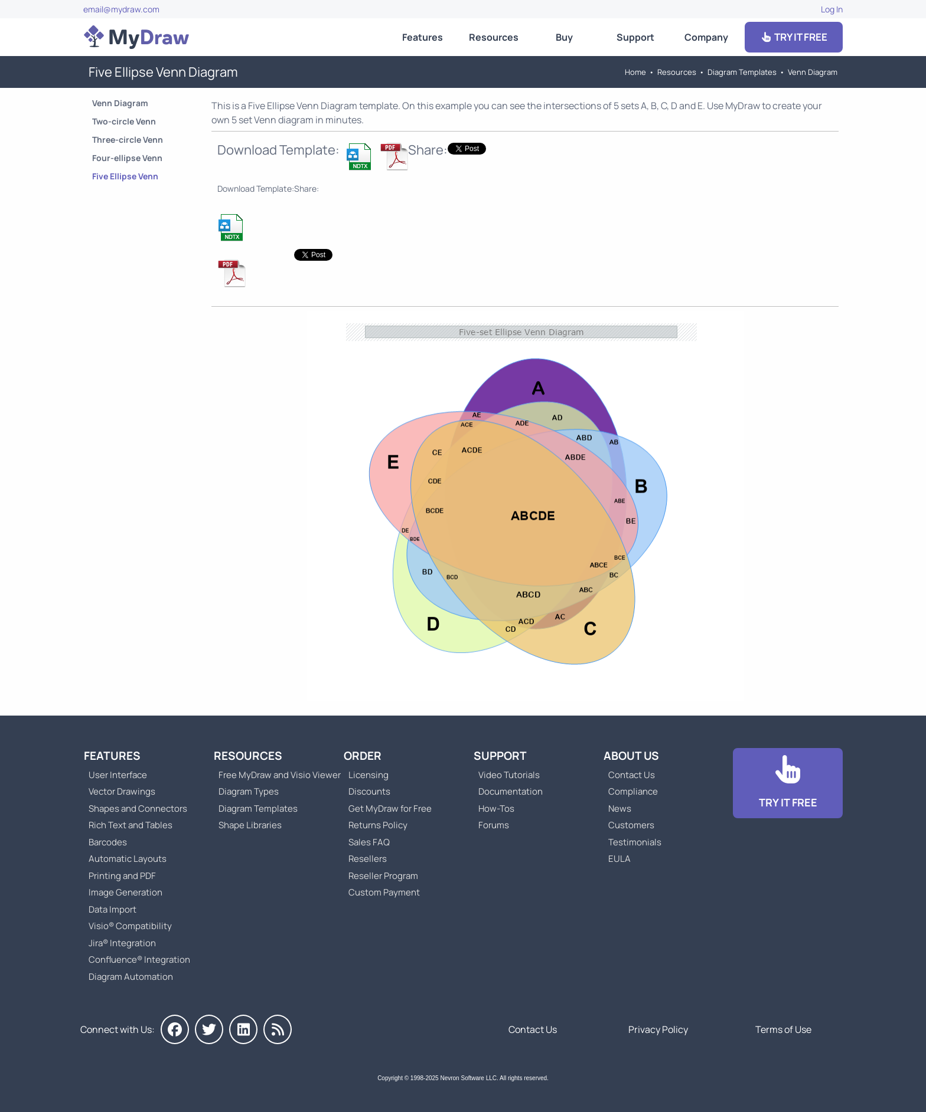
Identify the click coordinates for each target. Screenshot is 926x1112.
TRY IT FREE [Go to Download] (793, 37)
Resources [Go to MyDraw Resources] (494, 37)
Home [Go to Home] (635, 72)
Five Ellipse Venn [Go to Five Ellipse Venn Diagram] (125, 176)
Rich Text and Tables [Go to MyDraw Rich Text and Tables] (130, 825)
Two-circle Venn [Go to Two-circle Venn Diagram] (124, 121)
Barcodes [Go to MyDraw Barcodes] (108, 842)
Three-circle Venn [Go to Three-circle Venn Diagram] (127, 139)
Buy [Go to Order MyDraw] (564, 37)
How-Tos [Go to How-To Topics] (496, 808)
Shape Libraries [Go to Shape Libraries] (250, 825)
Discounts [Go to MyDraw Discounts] (369, 791)
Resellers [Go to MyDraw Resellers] (367, 858)
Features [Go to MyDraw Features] (422, 37)
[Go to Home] (136, 37)
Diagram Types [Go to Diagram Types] (249, 791)
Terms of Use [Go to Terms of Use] (783, 1029)
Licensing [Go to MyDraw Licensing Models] (368, 775)
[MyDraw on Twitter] (209, 1029)
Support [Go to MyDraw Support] (635, 37)
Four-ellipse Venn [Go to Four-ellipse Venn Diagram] (127, 157)
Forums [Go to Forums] (493, 825)
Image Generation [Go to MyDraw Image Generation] (125, 892)
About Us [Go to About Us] (631, 755)
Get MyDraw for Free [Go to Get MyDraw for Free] (390, 808)
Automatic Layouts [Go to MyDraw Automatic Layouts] (128, 858)
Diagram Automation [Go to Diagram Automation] (131, 976)
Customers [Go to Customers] (631, 825)
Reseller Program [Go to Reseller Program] (383, 876)
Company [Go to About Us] (706, 37)
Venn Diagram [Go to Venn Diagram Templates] (812, 72)
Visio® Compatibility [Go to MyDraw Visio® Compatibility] (130, 926)
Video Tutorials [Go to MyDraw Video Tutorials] (509, 775)
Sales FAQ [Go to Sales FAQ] (369, 842)
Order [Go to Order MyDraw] (363, 755)
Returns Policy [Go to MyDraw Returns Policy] (377, 825)
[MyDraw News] (277, 1029)
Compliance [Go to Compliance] (633, 791)
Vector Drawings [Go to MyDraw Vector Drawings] (122, 791)
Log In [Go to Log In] (832, 9)
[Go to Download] (788, 783)
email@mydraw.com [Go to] (121, 9)
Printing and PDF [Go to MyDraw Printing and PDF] (122, 876)
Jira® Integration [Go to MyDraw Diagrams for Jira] (122, 943)
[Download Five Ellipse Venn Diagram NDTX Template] (359, 156)
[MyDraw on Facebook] (175, 1029)
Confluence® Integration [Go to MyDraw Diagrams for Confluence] (139, 959)
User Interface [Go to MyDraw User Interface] (118, 775)
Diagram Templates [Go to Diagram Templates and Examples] (742, 72)
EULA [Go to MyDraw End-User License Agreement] (619, 858)
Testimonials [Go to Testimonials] (634, 842)
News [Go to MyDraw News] (619, 808)
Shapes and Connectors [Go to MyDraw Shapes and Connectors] (138, 808)
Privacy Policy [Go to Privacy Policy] (658, 1029)
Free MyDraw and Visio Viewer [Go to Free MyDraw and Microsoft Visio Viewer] (275, 775)
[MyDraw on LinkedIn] (243, 1029)
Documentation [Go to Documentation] (510, 791)
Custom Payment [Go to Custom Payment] (384, 892)
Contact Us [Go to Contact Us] (631, 775)
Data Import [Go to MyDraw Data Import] (112, 909)
